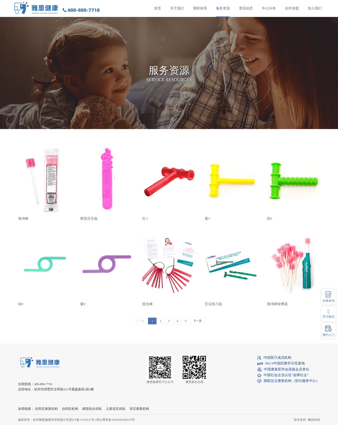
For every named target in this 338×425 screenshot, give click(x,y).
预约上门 (329, 330)
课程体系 (200, 8)
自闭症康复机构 (46, 409)
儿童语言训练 (115, 409)
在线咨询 (329, 296)
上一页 (140, 320)
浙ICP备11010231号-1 (82, 420)
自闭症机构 (70, 409)
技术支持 (300, 420)
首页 (157, 8)
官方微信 (329, 313)
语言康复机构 (139, 409)
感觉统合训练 (92, 409)
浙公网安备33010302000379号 (115, 420)
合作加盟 (292, 8)
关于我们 (177, 8)
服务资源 (223, 8)
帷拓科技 (314, 420)
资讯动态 (246, 8)
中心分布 (269, 8)
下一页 (197, 320)
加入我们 (315, 8)
